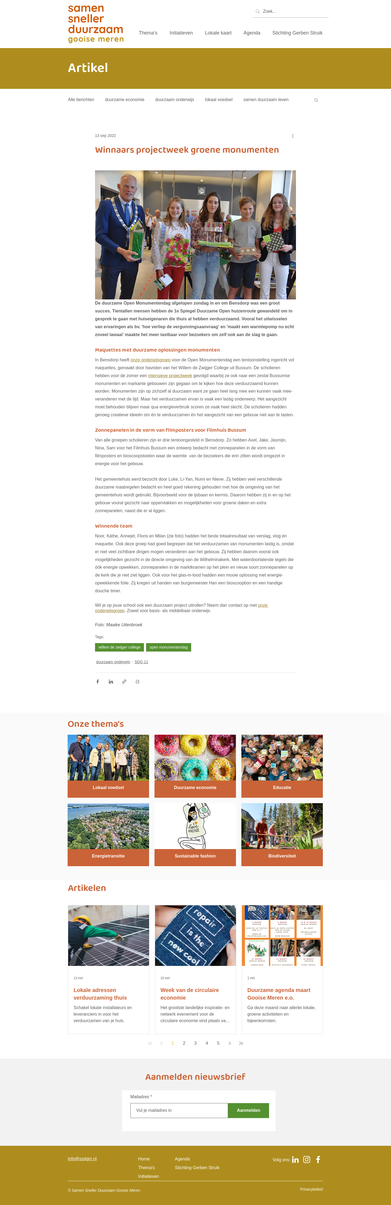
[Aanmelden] (248, 1110)
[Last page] (241, 1043)
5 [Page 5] (218, 1043)
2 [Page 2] (184, 1043)
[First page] (150, 1043)
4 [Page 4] (207, 1043)
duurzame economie (124, 99)
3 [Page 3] (195, 1043)
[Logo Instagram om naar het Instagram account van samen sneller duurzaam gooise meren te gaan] (306, 1159)
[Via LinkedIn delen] (110, 681)
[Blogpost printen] (137, 681)
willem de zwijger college (119, 647)
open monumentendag (169, 647)
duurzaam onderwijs (174, 99)
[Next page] (230, 1043)
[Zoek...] (290, 11)
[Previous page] (161, 1043)
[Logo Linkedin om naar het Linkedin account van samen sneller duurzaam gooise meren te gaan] (295, 1159)
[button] (316, 100)
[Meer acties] (292, 135)
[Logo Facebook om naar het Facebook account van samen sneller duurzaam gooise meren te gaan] (318, 1159)
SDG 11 (141, 662)
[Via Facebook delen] (97, 681)
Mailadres (139, 1097)
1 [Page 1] (173, 1043)
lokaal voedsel (218, 99)
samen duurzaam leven (266, 99)
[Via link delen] (124, 681)
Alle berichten (81, 99)
